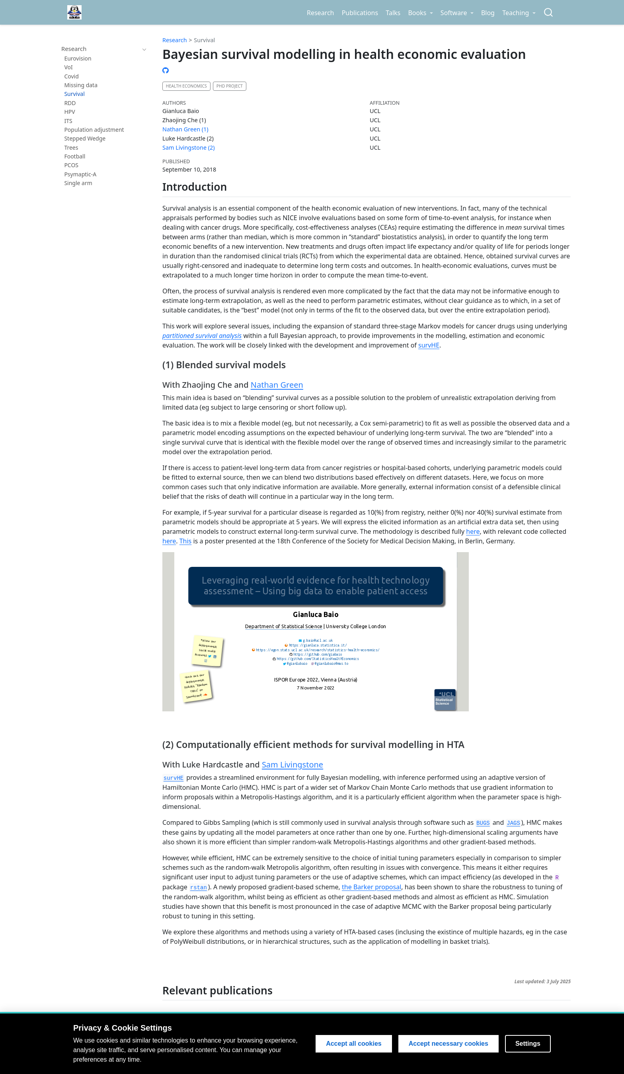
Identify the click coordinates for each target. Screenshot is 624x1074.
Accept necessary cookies (448, 1043)
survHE (428, 345)
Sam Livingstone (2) (188, 147)
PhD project (229, 86)
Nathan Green (277, 384)
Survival (204, 40)
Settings (527, 1043)
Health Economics (186, 86)
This (185, 541)
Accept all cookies (354, 1043)
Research (174, 40)
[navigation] (100, 49)
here (473, 531)
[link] (420, 13)
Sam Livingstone (292, 764)
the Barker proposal (371, 887)
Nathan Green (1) (185, 129)
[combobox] (549, 12)
